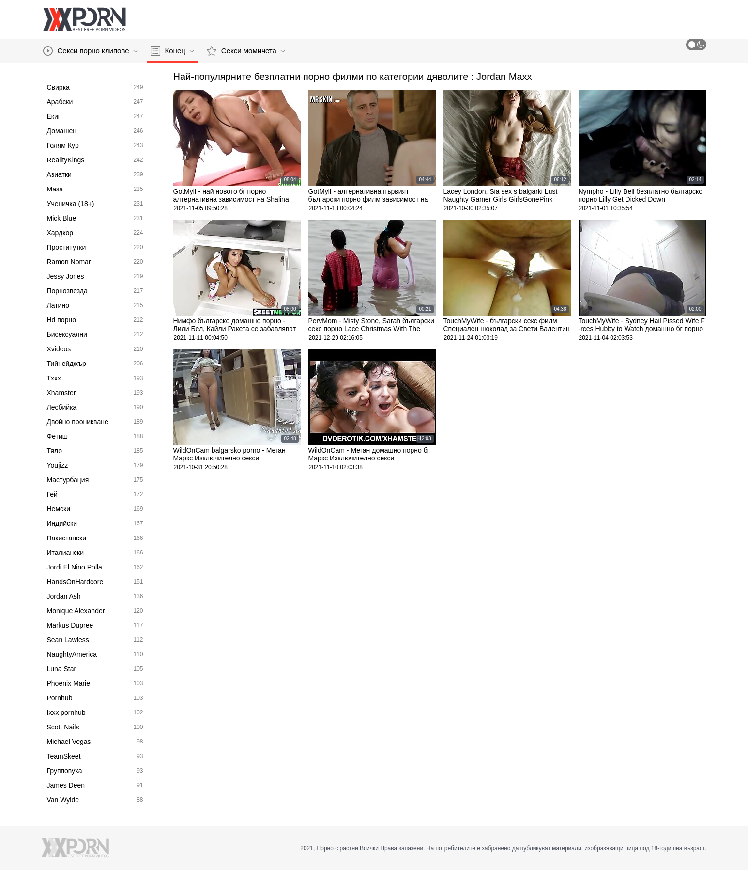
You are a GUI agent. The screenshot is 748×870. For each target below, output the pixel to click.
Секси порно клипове (90, 51)
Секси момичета (246, 51)
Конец (172, 51)
